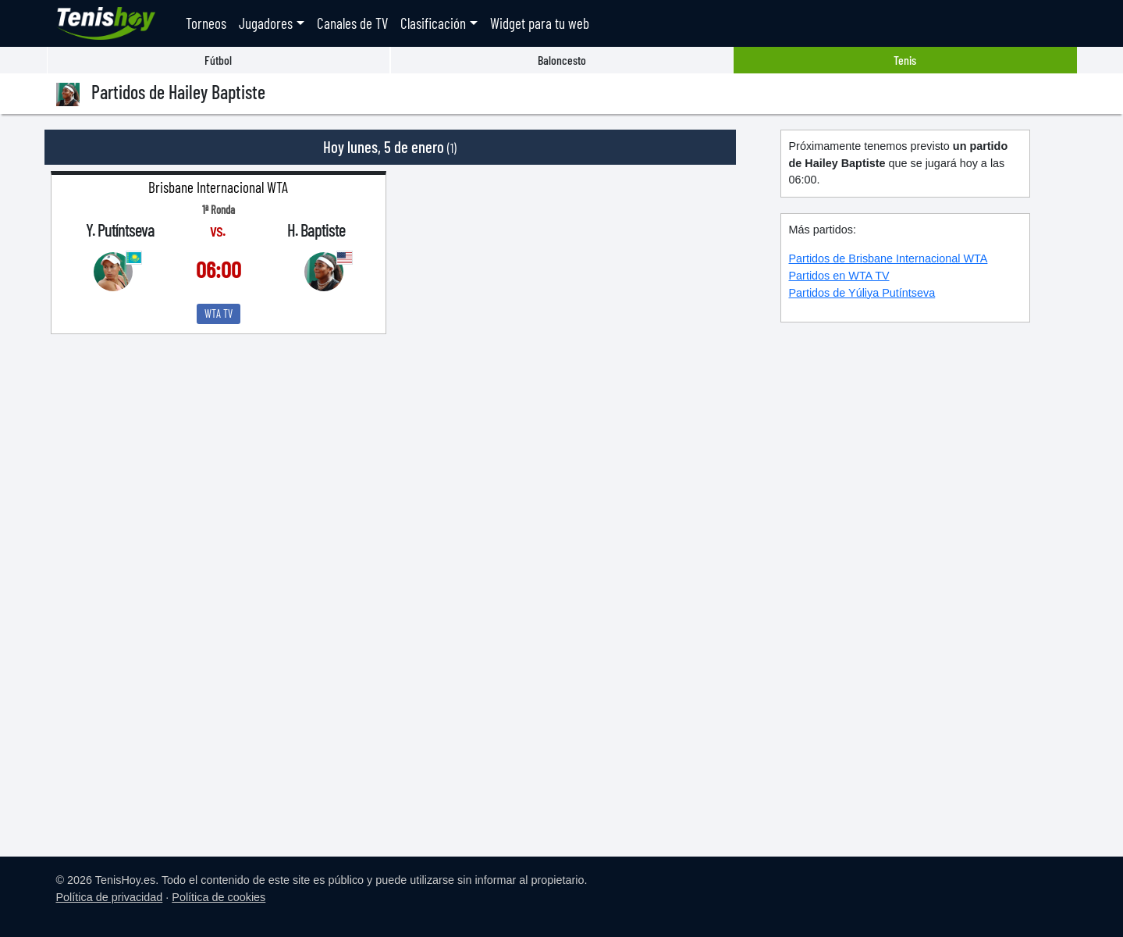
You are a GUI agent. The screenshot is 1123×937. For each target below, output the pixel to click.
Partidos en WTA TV (839, 275)
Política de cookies (218, 897)
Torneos (206, 23)
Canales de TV (352, 23)
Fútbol (218, 59)
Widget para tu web (539, 23)
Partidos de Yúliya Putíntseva (862, 293)
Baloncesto (562, 59)
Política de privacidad (109, 897)
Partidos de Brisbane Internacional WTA (888, 258)
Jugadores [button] (266, 23)
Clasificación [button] (433, 23)
